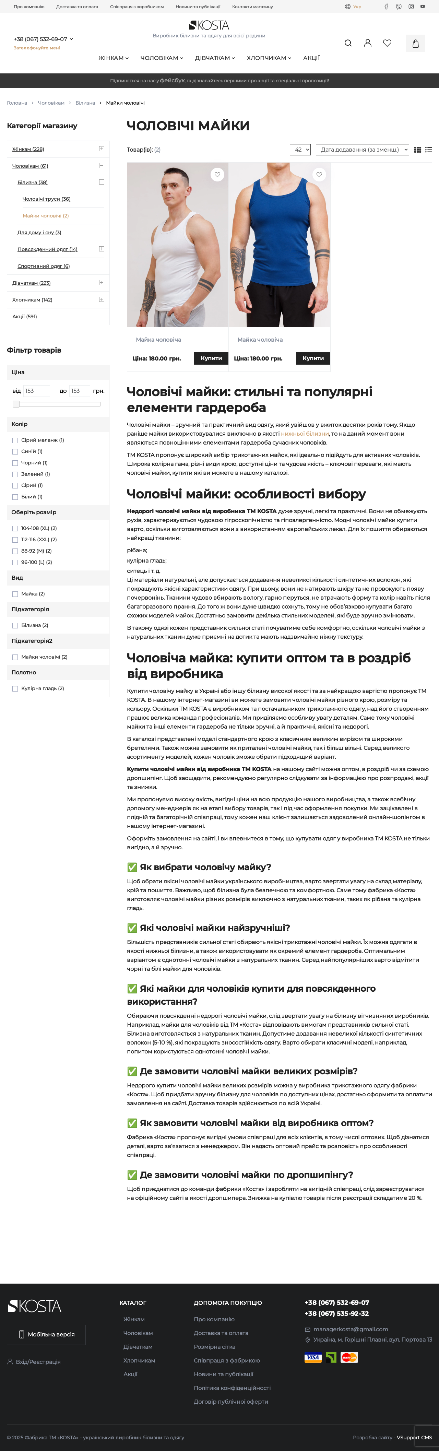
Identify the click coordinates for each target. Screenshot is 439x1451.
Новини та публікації (198, 6)
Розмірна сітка (214, 1347)
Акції (311, 58)
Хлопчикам (269, 58)
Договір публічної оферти (231, 1402)
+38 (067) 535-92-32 (337, 1314)
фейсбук (172, 80)
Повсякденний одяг (47, 249)
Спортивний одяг (43, 266)
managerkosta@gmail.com (346, 1329)
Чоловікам (162, 58)
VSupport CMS (414, 1438)
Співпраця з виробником (137, 6)
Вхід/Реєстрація (34, 1362)
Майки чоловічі (46, 216)
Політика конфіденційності (232, 1388)
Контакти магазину (252, 6)
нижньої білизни (305, 433)
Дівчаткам (215, 58)
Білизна (85, 103)
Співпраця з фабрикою (227, 1360)
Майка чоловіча (158, 340)
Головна (17, 103)
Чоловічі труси (47, 199)
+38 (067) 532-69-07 (40, 39)
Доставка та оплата (77, 6)
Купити (211, 358)
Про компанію (29, 6)
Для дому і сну (39, 232)
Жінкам (113, 58)
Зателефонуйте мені (37, 47)
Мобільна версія (46, 1334)
